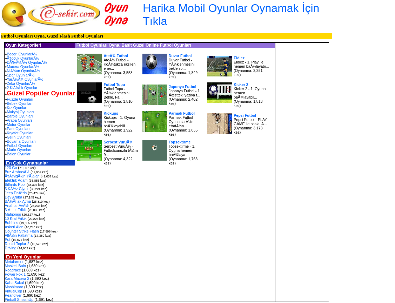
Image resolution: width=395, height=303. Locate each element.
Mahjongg (13, 214)
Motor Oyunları (19, 124)
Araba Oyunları (19, 120)
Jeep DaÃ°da (16, 193)
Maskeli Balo (15, 266)
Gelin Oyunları (19, 137)
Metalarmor (14, 262)
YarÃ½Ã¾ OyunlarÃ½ (25, 79)
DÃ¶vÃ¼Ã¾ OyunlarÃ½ (27, 62)
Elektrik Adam (16, 180)
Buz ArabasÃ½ (17, 172)
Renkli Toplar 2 (17, 244)
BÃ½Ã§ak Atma (18, 201)
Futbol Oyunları (19, 145)
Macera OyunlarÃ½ (23, 67)
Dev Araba (13, 197)
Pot (7, 239)
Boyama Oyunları (21, 141)
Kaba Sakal (14, 283)
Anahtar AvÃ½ (16, 205)
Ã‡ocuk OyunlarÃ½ (23, 58)
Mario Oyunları (19, 150)
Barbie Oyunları (20, 116)
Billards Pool (15, 184)
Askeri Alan (14, 227)
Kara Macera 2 (17, 278)
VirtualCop (13, 291)
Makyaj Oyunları (20, 112)
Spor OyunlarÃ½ (20, 75)
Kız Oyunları (17, 108)
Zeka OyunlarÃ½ (21, 83)
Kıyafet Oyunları (20, 133)
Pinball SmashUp (19, 299)
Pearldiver (13, 295)
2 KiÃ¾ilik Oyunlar (22, 88)
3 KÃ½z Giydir (16, 189)
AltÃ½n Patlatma (18, 235)
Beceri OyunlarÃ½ (22, 54)
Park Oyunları (18, 129)
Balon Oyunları (19, 154)
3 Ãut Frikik (15, 210)
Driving (10, 248)
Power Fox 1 (15, 274)
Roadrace (13, 270)
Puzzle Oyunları (20, 99)
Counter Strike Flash (22, 231)
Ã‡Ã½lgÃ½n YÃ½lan (22, 176)
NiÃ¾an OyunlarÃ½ (23, 71)
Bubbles (11, 223)
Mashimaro (14, 287)
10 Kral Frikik (15, 218)
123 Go (11, 168)
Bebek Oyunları (19, 103)
